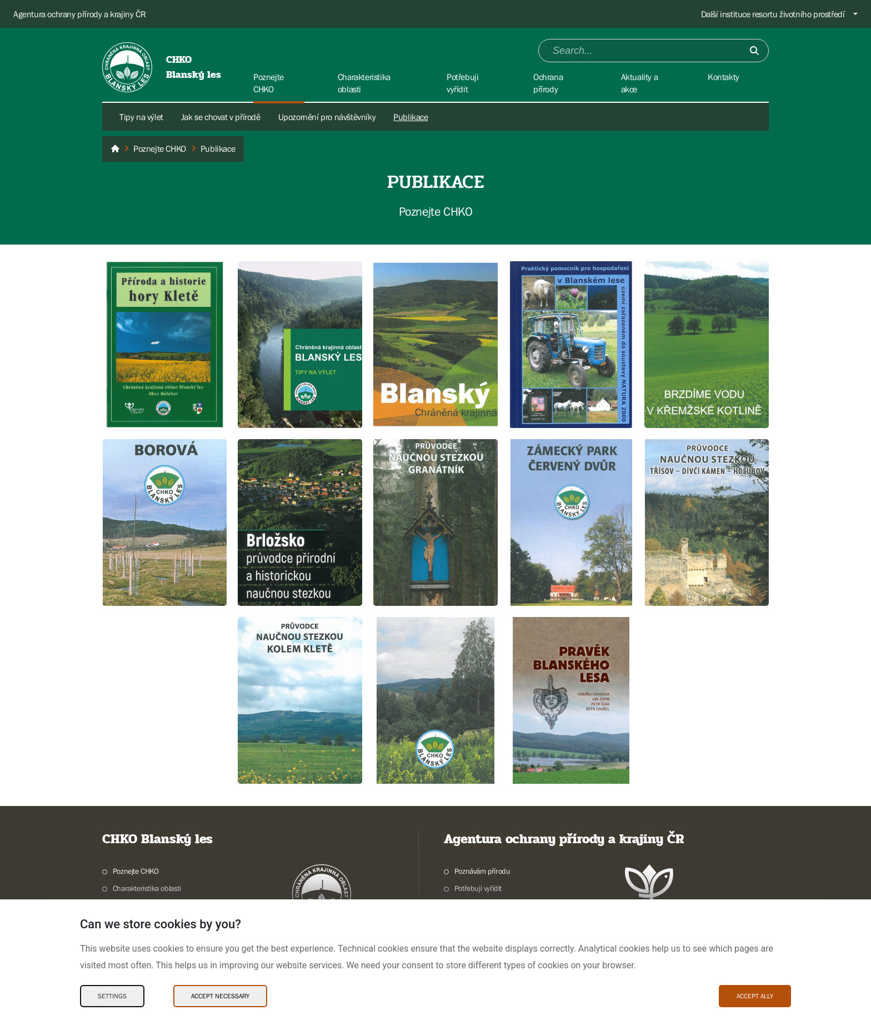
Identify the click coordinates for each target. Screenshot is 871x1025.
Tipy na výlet (141, 117)
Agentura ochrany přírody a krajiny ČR (79, 14)
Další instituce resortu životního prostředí (773, 14)
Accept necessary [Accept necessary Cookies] (220, 996)
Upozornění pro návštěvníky (327, 117)
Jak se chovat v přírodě (221, 117)
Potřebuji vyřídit (478, 888)
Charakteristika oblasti (147, 888)
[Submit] (754, 50)
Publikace (410, 117)
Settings (112, 996)
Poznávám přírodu (482, 871)
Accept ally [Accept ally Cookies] (755, 996)
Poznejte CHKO (136, 871)
